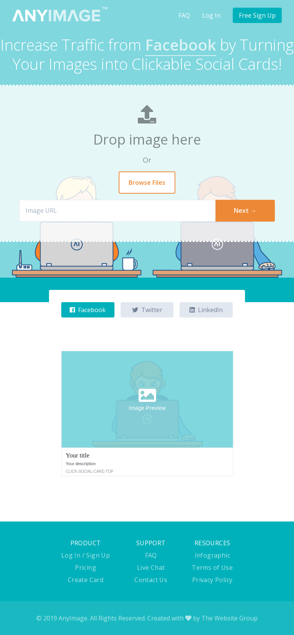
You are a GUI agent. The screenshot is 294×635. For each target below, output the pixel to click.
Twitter (147, 310)
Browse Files (147, 182)
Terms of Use (212, 567)
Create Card (85, 580)
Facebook (88, 310)
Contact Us (150, 580)
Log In (211, 15)
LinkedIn (206, 310)
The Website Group (229, 618)
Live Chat (151, 567)
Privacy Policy (212, 580)
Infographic (212, 555)
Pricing (85, 567)
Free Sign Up (257, 15)
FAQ (184, 15)
